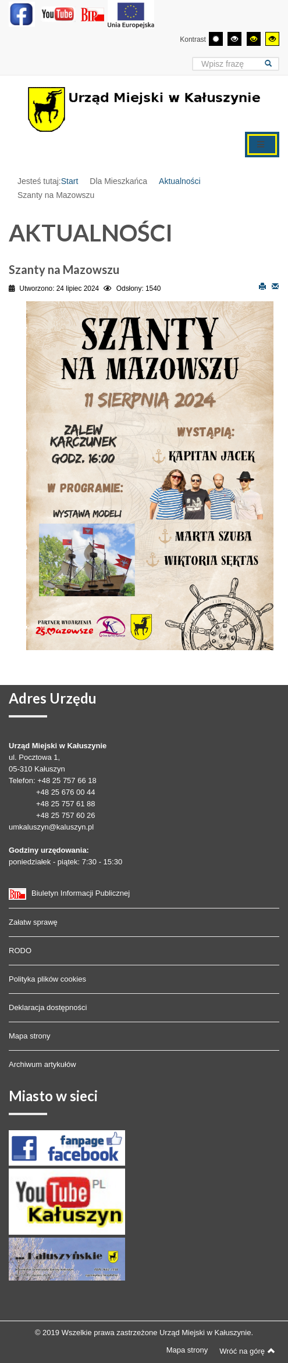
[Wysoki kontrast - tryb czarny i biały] (234, 39)
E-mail (275, 286)
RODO (20, 950)
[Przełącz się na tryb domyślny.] (216, 39)
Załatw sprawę (33, 922)
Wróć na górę (247, 1351)
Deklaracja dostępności (48, 1007)
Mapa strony (30, 1036)
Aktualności (180, 181)
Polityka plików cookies (47, 979)
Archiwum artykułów (42, 1064)
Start (70, 181)
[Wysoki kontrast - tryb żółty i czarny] (272, 39)
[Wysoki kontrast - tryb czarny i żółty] (254, 39)
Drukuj (262, 286)
